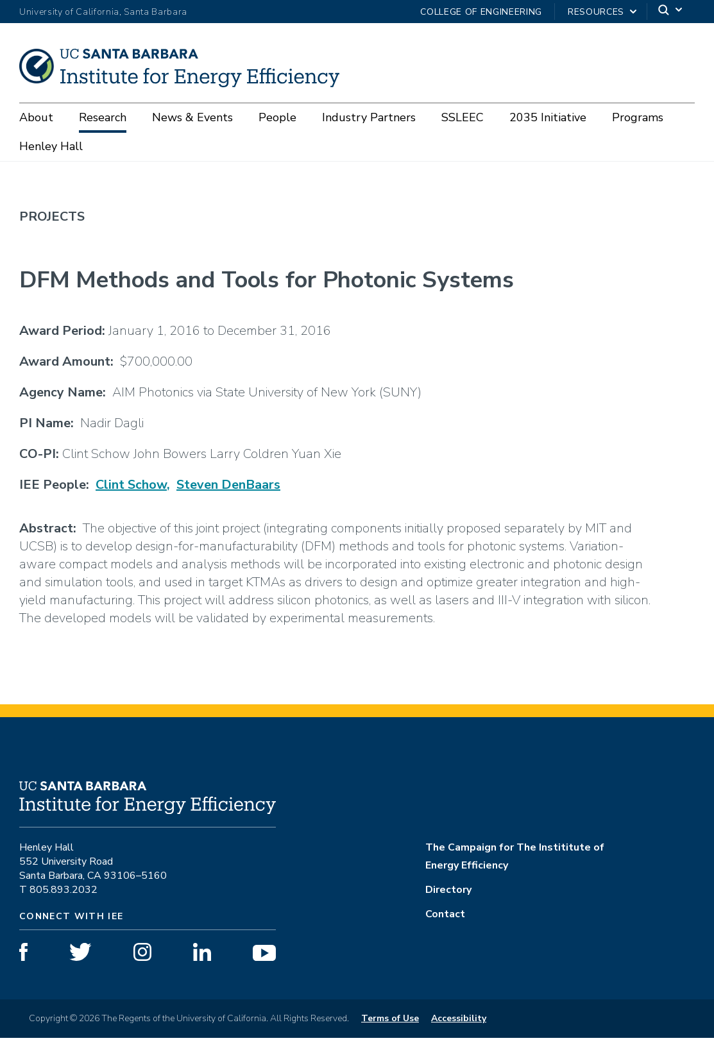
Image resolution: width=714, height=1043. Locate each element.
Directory (448, 895)
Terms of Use (390, 1023)
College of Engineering (481, 12)
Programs (637, 117)
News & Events (192, 117)
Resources (596, 12)
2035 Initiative (547, 117)
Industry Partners (369, 117)
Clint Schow (131, 489)
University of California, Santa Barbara (103, 12)
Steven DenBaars (228, 489)
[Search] (671, 12)
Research (102, 117)
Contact (445, 919)
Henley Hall (51, 146)
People (277, 117)
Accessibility (458, 1023)
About (36, 117)
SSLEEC (462, 117)
